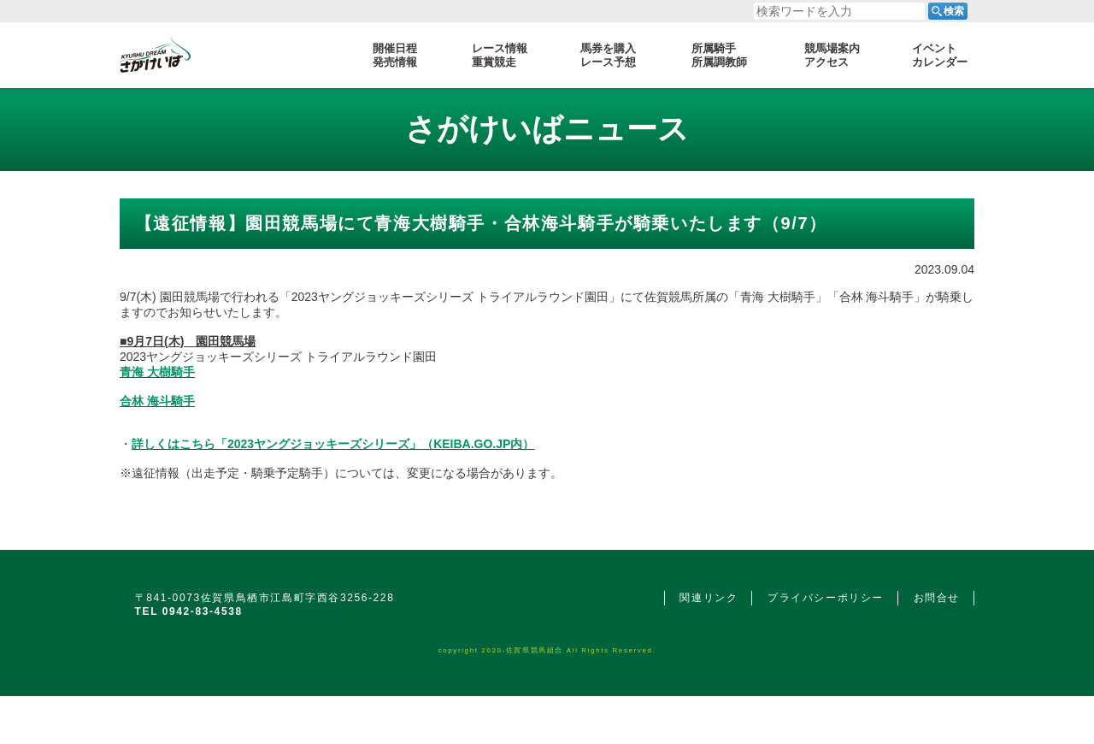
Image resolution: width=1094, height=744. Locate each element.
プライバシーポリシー (826, 598)
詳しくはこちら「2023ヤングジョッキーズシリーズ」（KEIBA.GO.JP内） (333, 444)
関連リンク (708, 598)
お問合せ (937, 598)
